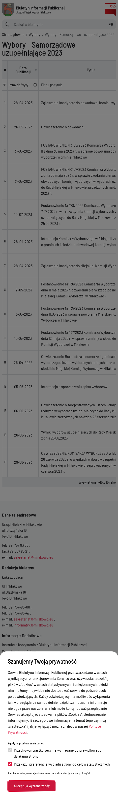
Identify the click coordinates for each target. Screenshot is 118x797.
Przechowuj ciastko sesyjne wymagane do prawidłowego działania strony (54, 753)
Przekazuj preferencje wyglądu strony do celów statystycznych (59, 764)
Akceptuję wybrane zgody (32, 786)
